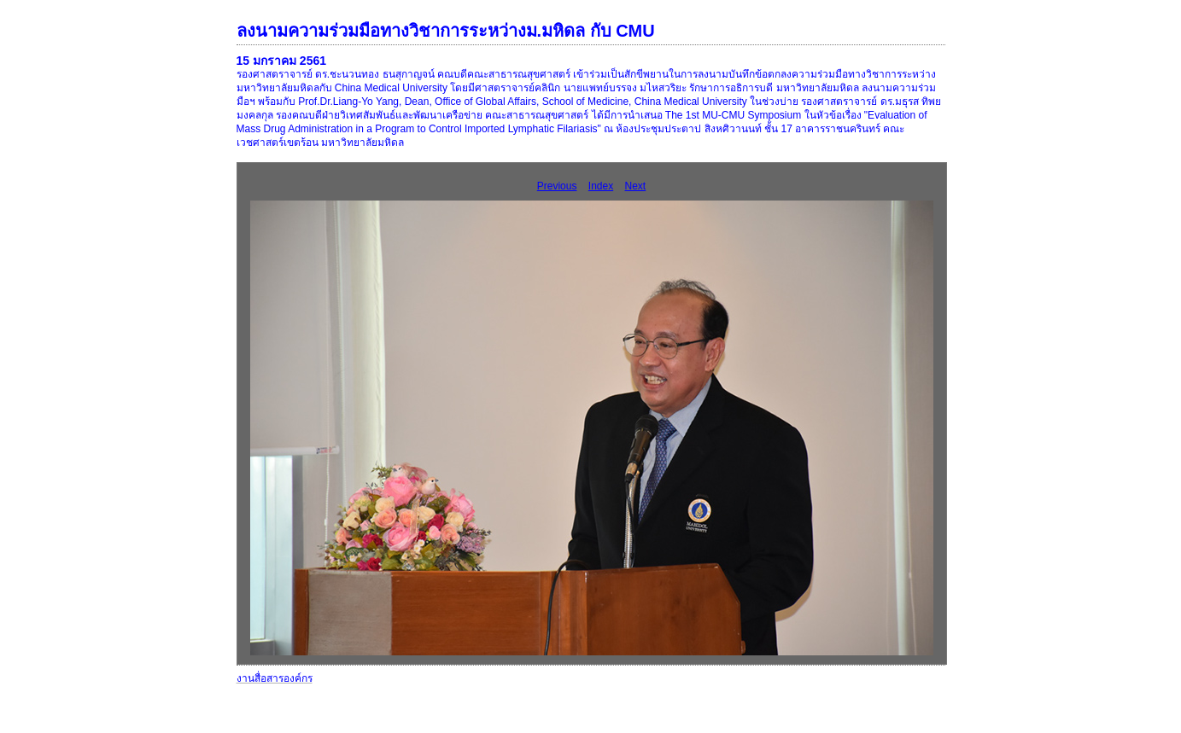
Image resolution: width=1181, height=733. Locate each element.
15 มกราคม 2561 (282, 60)
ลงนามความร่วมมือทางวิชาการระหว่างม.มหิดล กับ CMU (446, 30)
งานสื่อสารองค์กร (275, 678)
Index (600, 186)
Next (635, 186)
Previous (557, 186)
